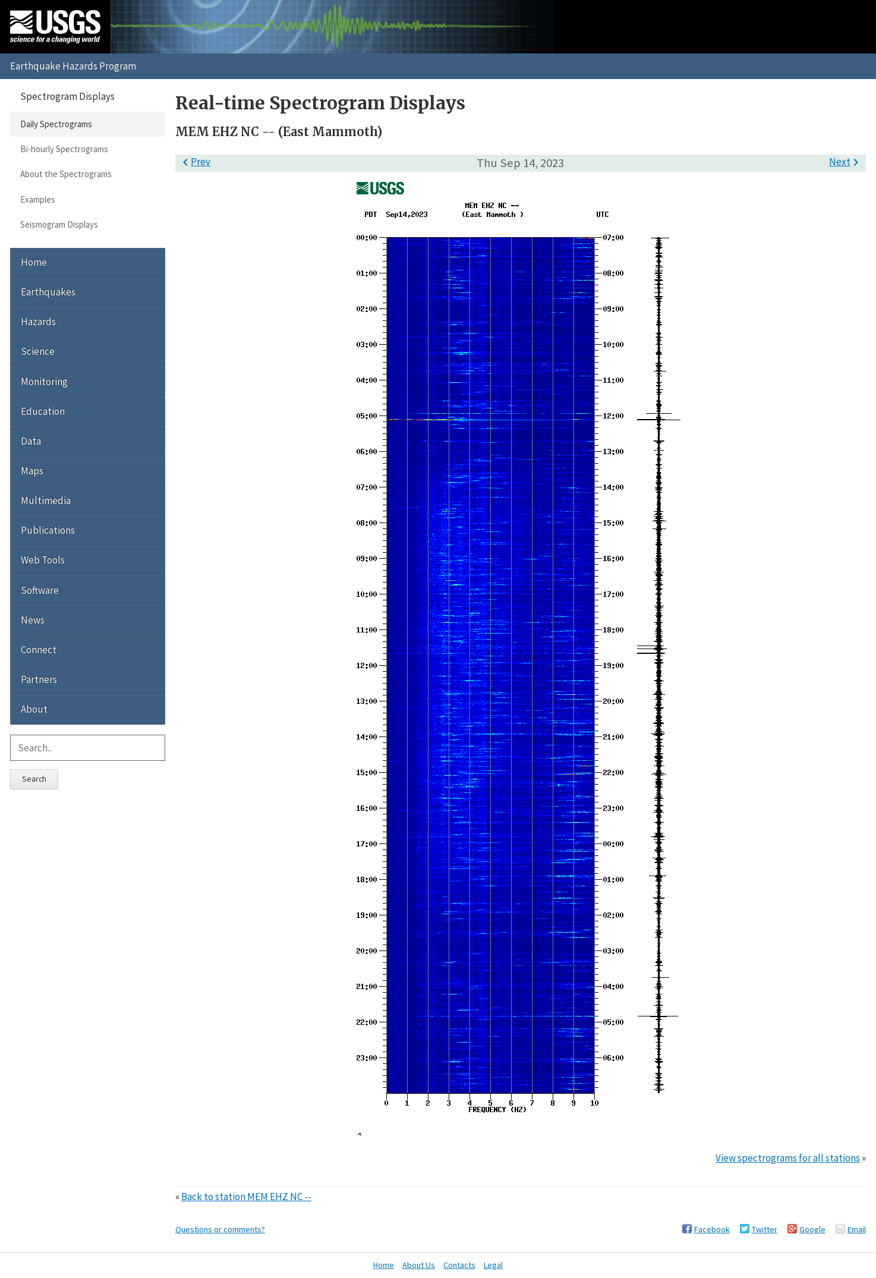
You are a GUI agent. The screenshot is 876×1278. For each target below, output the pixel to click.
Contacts (459, 1265)
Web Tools (43, 559)
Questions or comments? (220, 1229)
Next (846, 161)
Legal (493, 1265)
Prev (194, 161)
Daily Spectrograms (56, 124)
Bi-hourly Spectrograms (64, 149)
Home (34, 262)
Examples (37, 199)
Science (38, 351)
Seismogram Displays (59, 224)
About (34, 709)
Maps (32, 470)
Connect (38, 649)
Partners (39, 679)
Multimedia (46, 500)
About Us (418, 1265)
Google (812, 1229)
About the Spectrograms (66, 174)
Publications (48, 530)
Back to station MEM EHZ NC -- (246, 1196)
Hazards (38, 321)
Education (43, 411)
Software (40, 590)
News (33, 620)
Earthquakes (48, 291)
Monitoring (44, 381)
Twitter (764, 1229)
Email (856, 1229)
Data (31, 441)
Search (34, 778)
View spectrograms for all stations (788, 1157)
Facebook (712, 1229)
